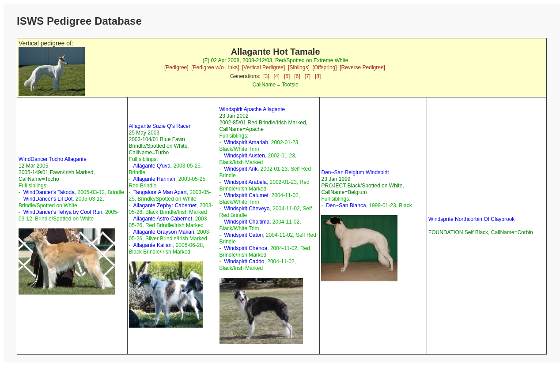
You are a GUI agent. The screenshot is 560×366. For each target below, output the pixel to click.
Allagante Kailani (153, 245)
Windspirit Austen (244, 156)
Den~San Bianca (346, 205)
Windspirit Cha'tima (246, 222)
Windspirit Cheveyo (246, 208)
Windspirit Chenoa (245, 248)
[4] (277, 76)
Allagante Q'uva (151, 166)
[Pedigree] (176, 67)
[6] (297, 76)
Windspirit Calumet (246, 195)
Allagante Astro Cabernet (162, 219)
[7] (307, 76)
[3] (266, 76)
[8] (318, 76)
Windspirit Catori (243, 235)
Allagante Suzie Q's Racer (160, 126)
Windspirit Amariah (246, 142)
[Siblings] (299, 67)
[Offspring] (324, 67)
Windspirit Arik (240, 169)
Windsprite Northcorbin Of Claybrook (471, 219)
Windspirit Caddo (244, 261)
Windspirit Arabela (245, 182)
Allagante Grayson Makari (163, 232)
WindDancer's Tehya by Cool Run (62, 212)
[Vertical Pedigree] (263, 67)
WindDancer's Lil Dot (48, 199)
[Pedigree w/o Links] (215, 67)
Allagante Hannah (154, 179)
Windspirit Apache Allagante (252, 109)
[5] (287, 76)
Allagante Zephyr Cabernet (165, 205)
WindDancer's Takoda (49, 192)
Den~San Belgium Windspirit (355, 172)
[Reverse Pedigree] (362, 67)
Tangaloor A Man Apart (160, 192)
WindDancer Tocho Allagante (53, 159)
